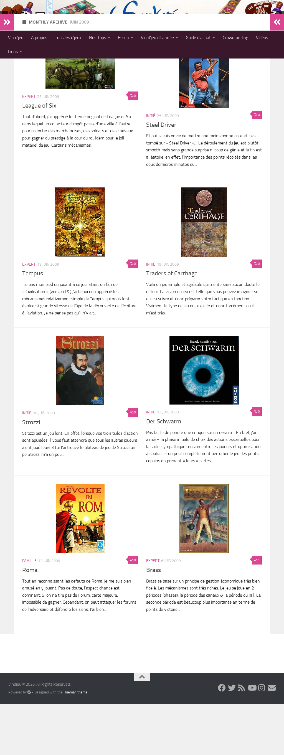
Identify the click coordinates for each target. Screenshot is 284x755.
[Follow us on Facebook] (222, 739)
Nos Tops (97, 37)
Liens (13, 51)
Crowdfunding (235, 37)
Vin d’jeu (15, 37)
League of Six (39, 157)
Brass (153, 621)
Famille (29, 612)
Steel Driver (161, 176)
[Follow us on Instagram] (262, 739)
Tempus (32, 324)
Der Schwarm (163, 472)
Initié (150, 167)
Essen (123, 37)
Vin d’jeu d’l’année (157, 37)
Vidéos (262, 37)
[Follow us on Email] (272, 739)
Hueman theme (76, 743)
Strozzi (31, 473)
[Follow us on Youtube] (252, 739)
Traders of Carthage (171, 324)
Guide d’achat (198, 37)
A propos (39, 37)
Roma (29, 621)
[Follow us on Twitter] (232, 739)
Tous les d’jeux (68, 37)
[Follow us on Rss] (242, 739)
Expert (29, 148)
